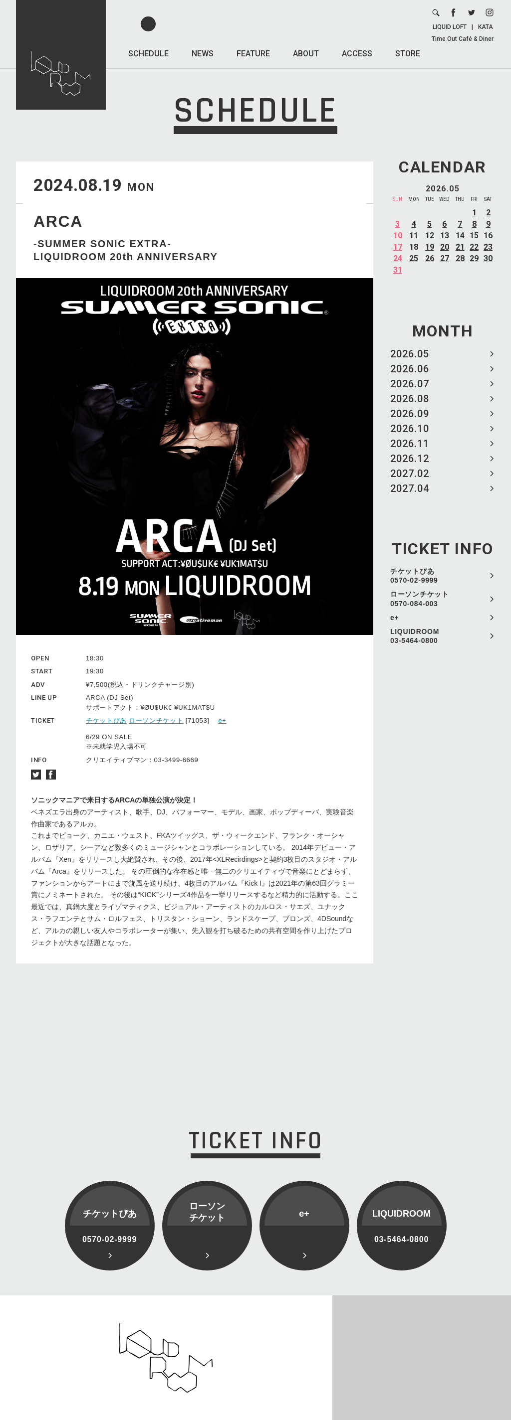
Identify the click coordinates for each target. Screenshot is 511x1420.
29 (474, 258)
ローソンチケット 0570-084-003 (419, 598)
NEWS (203, 53)
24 (397, 258)
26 (429, 258)
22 (474, 247)
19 (429, 247)
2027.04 (409, 488)
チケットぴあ (106, 720)
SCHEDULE (148, 53)
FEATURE (253, 53)
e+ (394, 618)
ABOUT (306, 53)
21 (460, 247)
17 (397, 247)
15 (474, 235)
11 (413, 235)
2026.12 (409, 459)
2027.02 (409, 473)
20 (444, 247)
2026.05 (409, 354)
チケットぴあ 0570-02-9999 (414, 575)
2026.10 (409, 429)
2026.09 (409, 414)
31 (397, 270)
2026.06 (409, 369)
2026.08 (409, 399)
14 (460, 235)
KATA (485, 26)
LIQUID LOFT (450, 26)
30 (488, 258)
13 (444, 235)
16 (488, 235)
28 (460, 258)
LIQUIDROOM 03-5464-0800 (414, 636)
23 (488, 247)
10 (397, 235)
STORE (407, 53)
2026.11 (409, 444)
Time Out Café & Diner (463, 38)
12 (429, 235)
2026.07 (409, 384)
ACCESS (357, 53)
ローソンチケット (156, 720)
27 (444, 258)
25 (413, 258)
